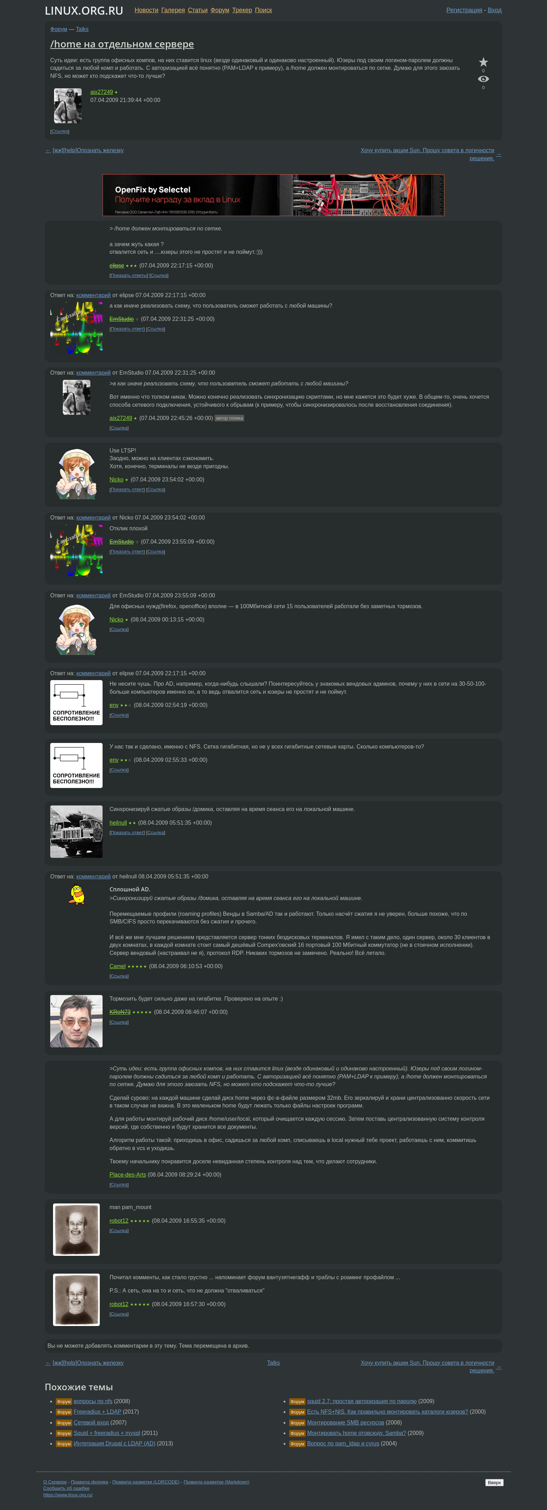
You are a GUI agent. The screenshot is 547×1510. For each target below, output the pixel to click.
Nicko (116, 480)
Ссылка (60, 131)
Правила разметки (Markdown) (216, 1482)
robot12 (119, 1221)
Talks (82, 29)
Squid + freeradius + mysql (107, 1433)
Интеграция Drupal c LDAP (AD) (114, 1443)
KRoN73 (120, 1012)
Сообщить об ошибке (66, 1488)
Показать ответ (127, 329)
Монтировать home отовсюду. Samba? (356, 1433)
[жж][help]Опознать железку (88, 150)
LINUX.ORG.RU (84, 10)
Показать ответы (129, 275)
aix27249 (101, 92)
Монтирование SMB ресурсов (345, 1423)
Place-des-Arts (128, 1175)
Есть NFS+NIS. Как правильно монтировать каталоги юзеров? (387, 1412)
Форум (220, 10)
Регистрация (464, 10)
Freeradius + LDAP (97, 1412)
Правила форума (89, 1482)
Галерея (173, 10)
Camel (118, 966)
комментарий (93, 295)
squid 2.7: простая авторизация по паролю (362, 1401)
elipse (117, 265)
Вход (495, 10)
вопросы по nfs (93, 1401)
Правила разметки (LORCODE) (146, 1482)
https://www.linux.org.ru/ (67, 1494)
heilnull (118, 823)
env (114, 705)
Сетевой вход (91, 1423)
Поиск (263, 10)
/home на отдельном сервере (122, 43)
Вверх (494, 1482)
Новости (146, 10)
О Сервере (55, 1482)
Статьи (198, 10)
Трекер (242, 10)
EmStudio (122, 319)
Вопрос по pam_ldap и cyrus (343, 1443)
